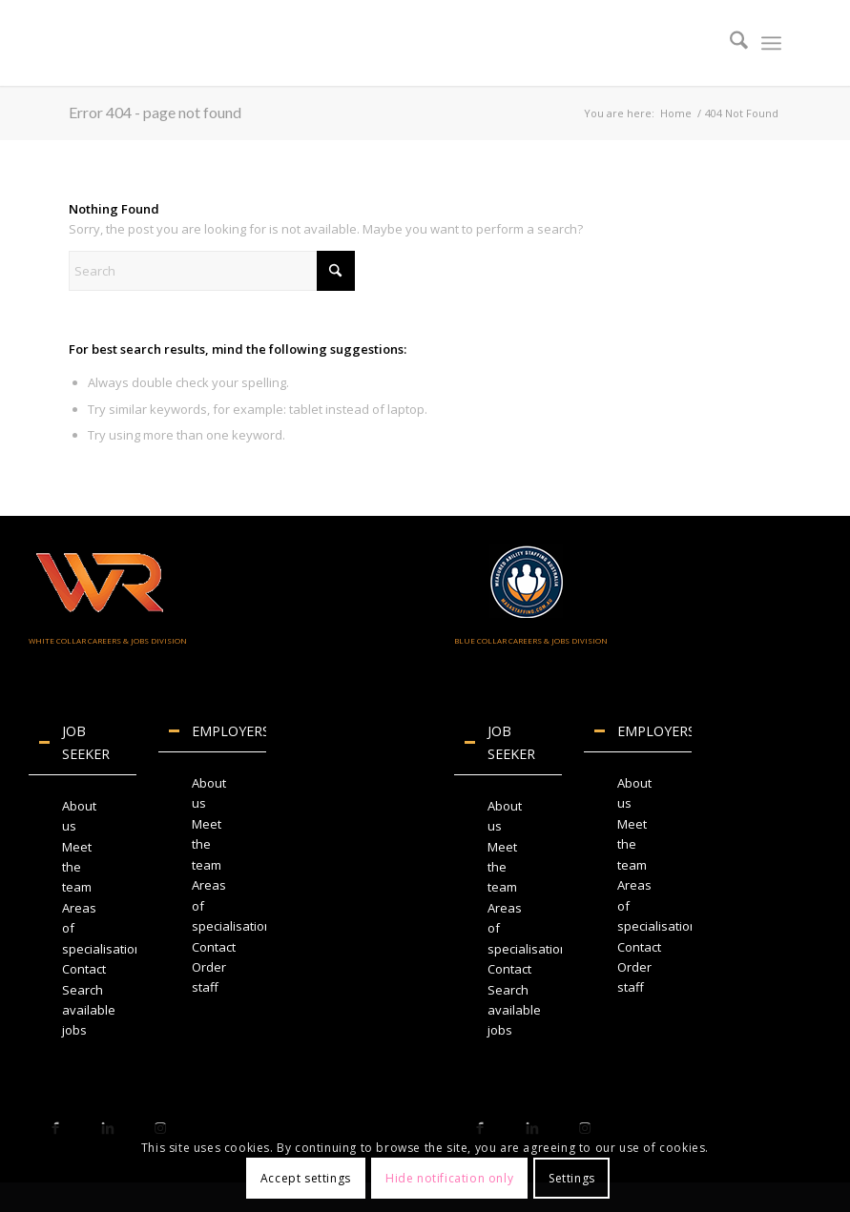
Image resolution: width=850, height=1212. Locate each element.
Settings (572, 1178)
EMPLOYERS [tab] (217, 731)
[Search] (729, 43)
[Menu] (771, 43)
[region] (82, 918)
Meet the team (77, 867)
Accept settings (305, 1178)
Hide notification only (449, 1178)
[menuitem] (729, 43)
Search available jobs (88, 1010)
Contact (84, 968)
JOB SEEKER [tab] (74, 742)
